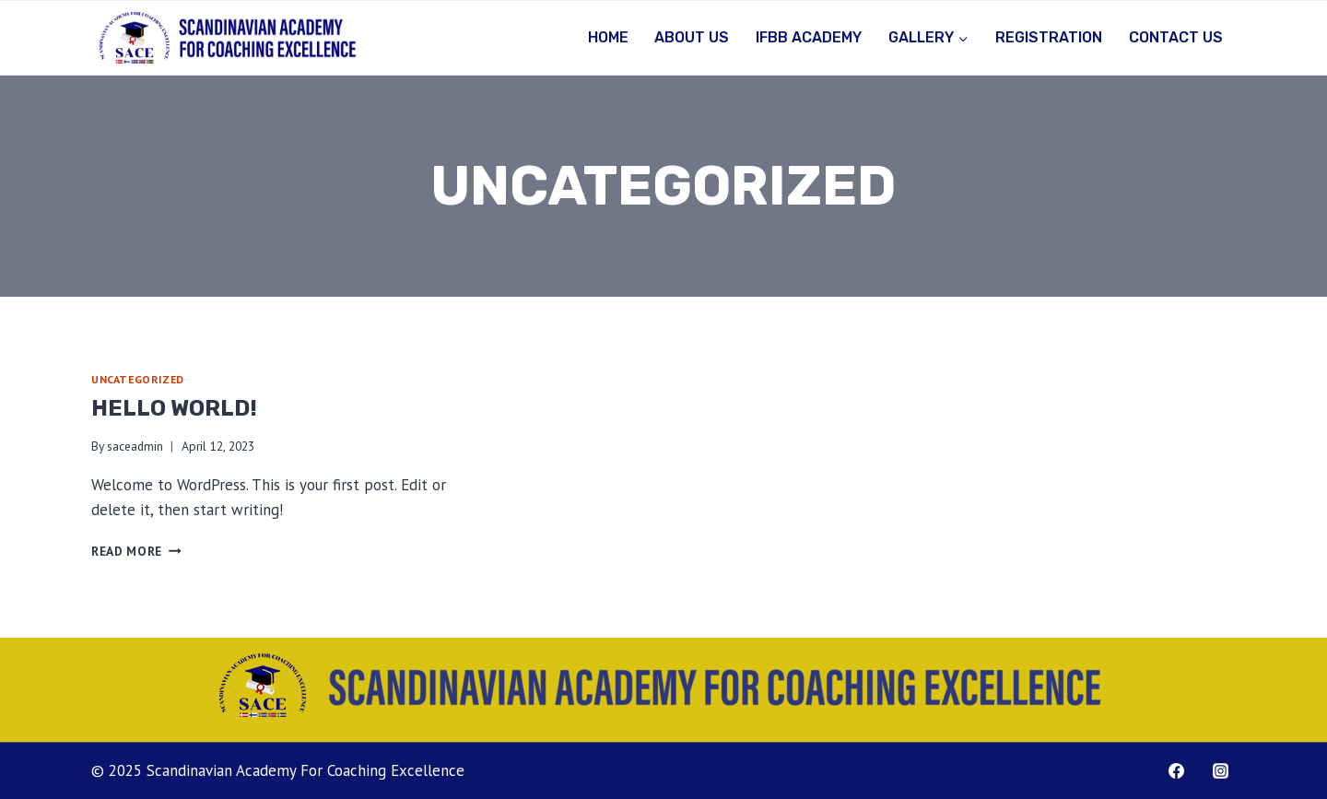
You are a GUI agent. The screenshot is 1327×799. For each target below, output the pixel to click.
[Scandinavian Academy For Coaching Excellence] (227, 37)
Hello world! (174, 408)
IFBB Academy (809, 37)
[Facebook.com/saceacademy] (1176, 770)
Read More (136, 551)
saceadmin (135, 446)
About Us (691, 37)
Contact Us (1176, 37)
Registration (1048, 37)
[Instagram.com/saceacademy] (1220, 770)
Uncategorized (137, 379)
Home (608, 37)
